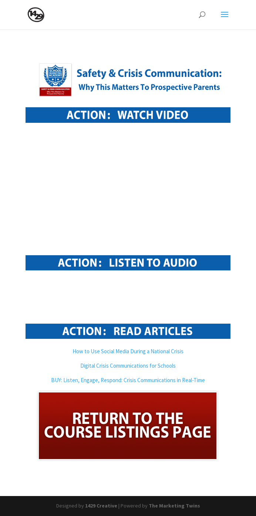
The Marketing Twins (174, 505)
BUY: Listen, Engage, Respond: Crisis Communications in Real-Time (128, 380)
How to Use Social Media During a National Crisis (128, 351)
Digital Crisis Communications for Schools (128, 365)
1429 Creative (101, 505)
